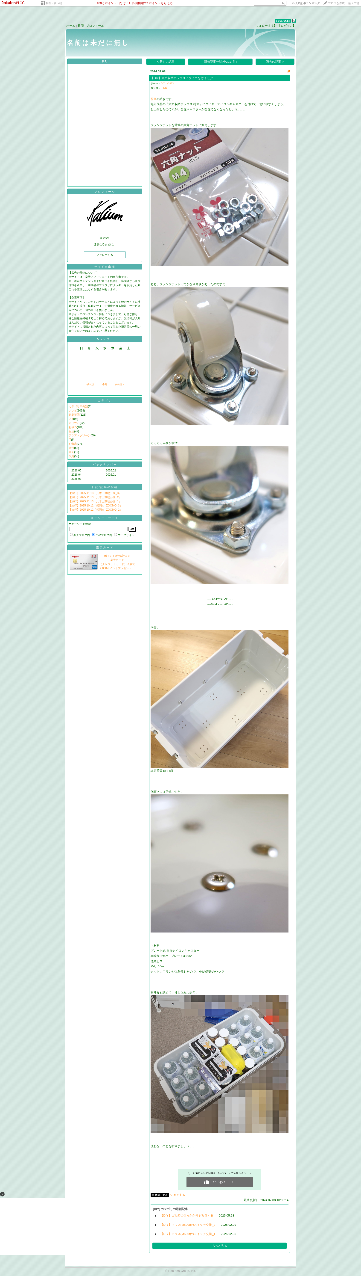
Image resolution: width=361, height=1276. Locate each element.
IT (70, 439)
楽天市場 (353, 3)
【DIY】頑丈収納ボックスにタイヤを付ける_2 (182, 78)
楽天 (71, 452)
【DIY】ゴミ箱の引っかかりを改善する (186, 1215)
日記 (81, 25)
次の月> (119, 384)
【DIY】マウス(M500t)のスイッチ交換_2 (187, 1224)
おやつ (73, 427)
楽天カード (105, 547)
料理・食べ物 (54, 3)
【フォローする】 (265, 25)
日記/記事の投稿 (104, 487)
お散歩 (73, 443)
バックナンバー (105, 464)
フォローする (104, 254)
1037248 (283, 21)
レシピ (73, 410)
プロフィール (95, 25)
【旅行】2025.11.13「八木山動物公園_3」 (95, 493)
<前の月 (89, 384)
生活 (71, 431)
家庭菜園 (74, 414)
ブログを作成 (336, 3)
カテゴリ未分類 (78, 406)
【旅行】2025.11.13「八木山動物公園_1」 (95, 501)
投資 (71, 456)
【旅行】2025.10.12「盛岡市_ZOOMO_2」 (95, 509)
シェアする (177, 1194)
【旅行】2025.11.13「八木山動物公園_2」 (95, 497)
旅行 (71, 448)
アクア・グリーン (80, 435)
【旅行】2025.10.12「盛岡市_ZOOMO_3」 (95, 505)
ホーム (70, 25)
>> (306, 3)
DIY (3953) (167, 83)
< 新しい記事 (166, 61)
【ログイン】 (287, 25)
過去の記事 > (275, 61)
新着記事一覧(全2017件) (220, 61)
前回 (154, 99)
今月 (104, 384)
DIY (71, 418)
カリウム (74, 423)
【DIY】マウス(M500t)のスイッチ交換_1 (187, 1234)
